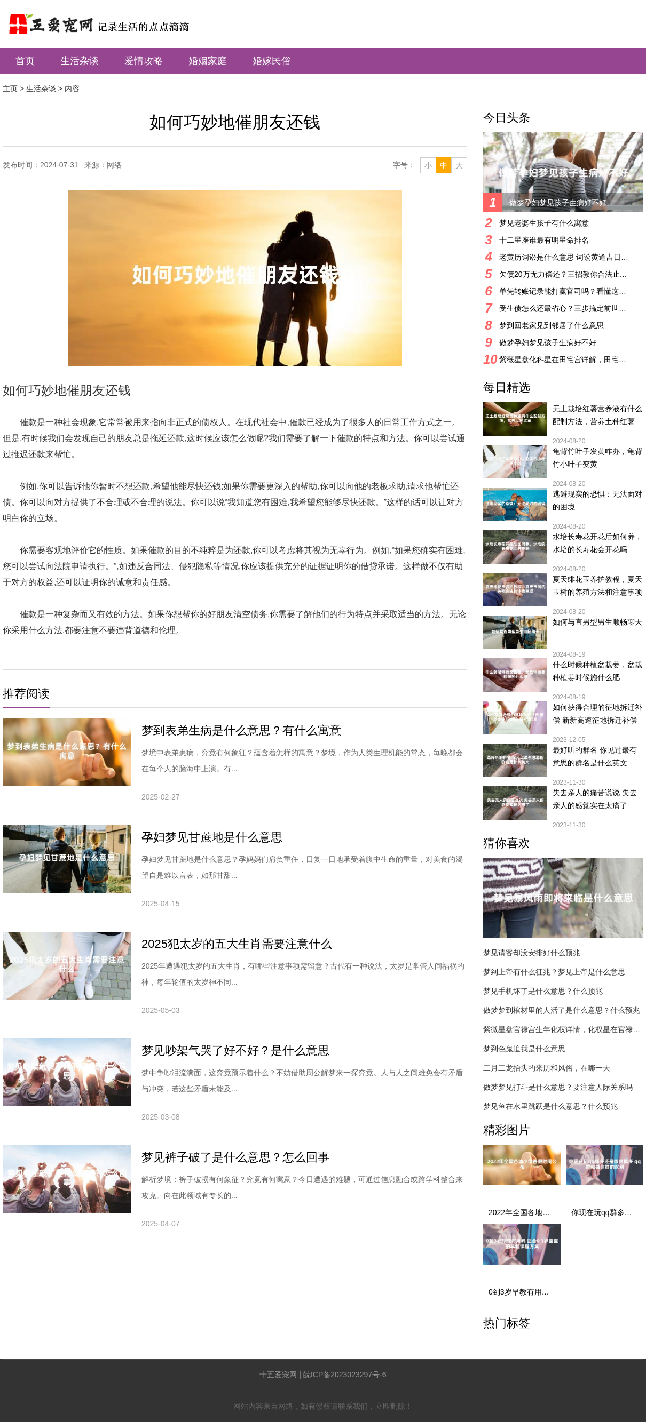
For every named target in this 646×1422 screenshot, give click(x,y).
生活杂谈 (79, 60)
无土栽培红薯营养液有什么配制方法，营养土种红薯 (597, 415)
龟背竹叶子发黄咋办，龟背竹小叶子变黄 (597, 457)
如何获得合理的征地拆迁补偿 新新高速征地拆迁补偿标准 (597, 714)
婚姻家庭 (207, 60)
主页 (10, 88)
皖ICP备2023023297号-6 (345, 1374)
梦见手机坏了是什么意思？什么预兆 (543, 991)
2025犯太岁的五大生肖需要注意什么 (236, 943)
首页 (25, 60)
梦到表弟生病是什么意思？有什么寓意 (241, 730)
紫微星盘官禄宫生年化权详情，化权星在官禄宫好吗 (563, 1029)
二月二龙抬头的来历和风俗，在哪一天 (546, 1068)
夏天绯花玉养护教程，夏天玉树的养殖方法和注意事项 (597, 585)
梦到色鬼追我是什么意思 (524, 1048)
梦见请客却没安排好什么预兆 (531, 952)
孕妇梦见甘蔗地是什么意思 (211, 837)
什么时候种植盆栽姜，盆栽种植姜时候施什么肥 (597, 671)
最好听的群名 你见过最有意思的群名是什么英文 (595, 756)
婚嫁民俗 (272, 60)
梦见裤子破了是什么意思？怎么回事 (235, 1157)
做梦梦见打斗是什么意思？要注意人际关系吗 (558, 1087)
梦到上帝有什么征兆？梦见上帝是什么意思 (554, 972)
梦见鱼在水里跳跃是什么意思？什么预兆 (550, 1106)
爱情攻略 (143, 60)
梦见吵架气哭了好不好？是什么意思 (235, 1050)
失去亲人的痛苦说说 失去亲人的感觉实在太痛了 (595, 799)
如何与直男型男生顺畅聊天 (597, 622)
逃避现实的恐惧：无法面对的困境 (597, 500)
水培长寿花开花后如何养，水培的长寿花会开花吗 (597, 543)
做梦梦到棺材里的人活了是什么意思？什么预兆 (561, 1010)
